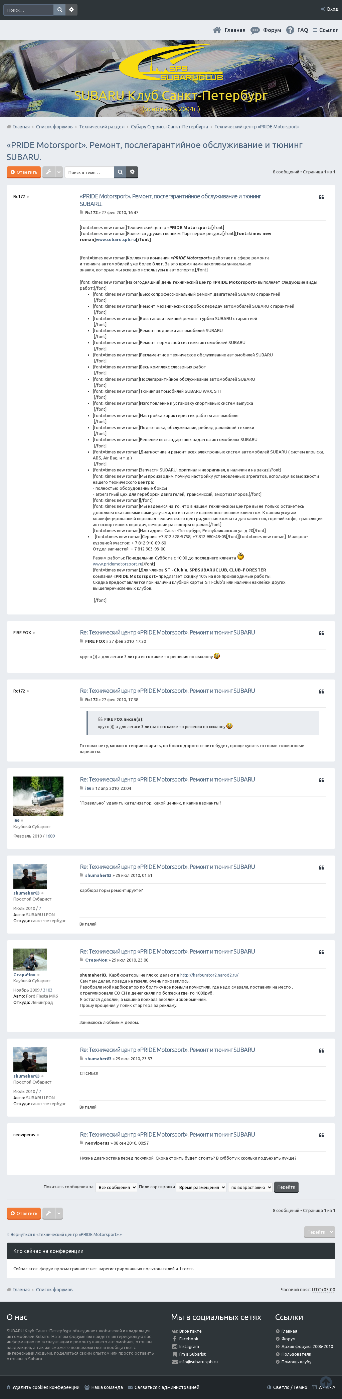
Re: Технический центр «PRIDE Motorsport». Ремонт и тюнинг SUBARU (167, 632)
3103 (47, 990)
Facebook (188, 1338)
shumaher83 (26, 893)
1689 (50, 836)
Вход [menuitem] (333, 9)
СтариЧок (24, 974)
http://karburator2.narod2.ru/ (209, 975)
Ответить (26, 172)
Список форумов (54, 1289)
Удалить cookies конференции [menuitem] (45, 1387)
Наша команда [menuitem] (107, 1387)
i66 (16, 820)
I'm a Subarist (192, 1354)
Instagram (189, 1346)
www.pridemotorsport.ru (117, 563)
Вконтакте (190, 1331)
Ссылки (329, 30)
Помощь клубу (296, 1361)
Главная (235, 30)
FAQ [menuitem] (303, 30)
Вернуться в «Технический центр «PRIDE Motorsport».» (66, 1234)
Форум (289, 1338)
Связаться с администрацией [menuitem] (167, 1387)
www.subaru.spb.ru (116, 239)
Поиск (59, 10)
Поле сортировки (182, 1186)
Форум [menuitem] (272, 30)
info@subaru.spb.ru (198, 1361)
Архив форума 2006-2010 (307, 1346)
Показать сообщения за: (90, 1186)
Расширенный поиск (71, 10)
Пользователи (296, 1354)
